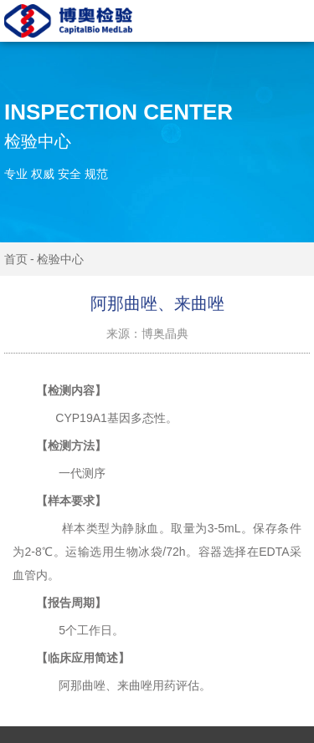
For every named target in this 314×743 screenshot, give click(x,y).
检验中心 (60, 259)
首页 (16, 259)
